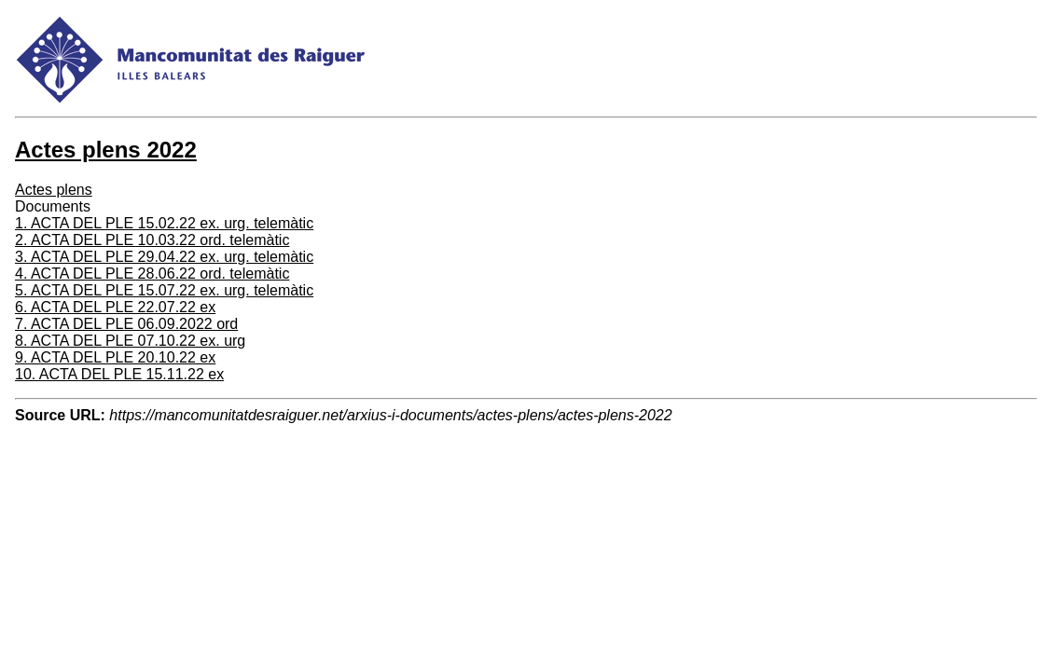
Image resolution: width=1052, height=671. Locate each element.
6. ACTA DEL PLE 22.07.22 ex (115, 307)
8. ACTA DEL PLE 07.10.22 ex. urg (130, 341)
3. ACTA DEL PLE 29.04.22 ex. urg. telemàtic (164, 257)
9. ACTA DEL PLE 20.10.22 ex (115, 357)
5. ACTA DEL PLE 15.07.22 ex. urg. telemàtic (164, 290)
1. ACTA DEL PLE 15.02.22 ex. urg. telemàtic (164, 223)
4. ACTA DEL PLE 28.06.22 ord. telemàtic (152, 273)
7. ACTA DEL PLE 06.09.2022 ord (126, 324)
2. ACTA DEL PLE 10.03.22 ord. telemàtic (152, 240)
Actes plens (53, 190)
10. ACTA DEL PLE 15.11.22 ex (119, 374)
